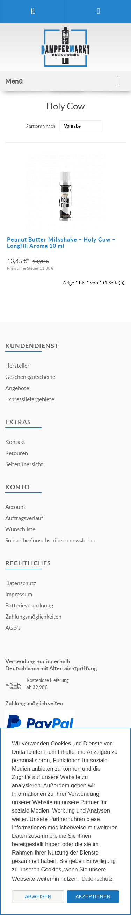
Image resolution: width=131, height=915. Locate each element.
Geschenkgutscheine (30, 377)
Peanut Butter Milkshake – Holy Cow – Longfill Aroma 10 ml (61, 242)
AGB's (13, 628)
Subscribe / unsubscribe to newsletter (50, 540)
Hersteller (17, 365)
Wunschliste (20, 529)
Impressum (18, 594)
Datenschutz (20, 583)
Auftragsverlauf (24, 518)
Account (15, 507)
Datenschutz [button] (96, 879)
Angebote (17, 388)
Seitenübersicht (24, 464)
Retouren (16, 453)
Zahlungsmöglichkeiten (33, 616)
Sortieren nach (40, 126)
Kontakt (15, 442)
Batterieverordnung (29, 605)
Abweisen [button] (38, 896)
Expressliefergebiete (29, 399)
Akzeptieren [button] (92, 896)
